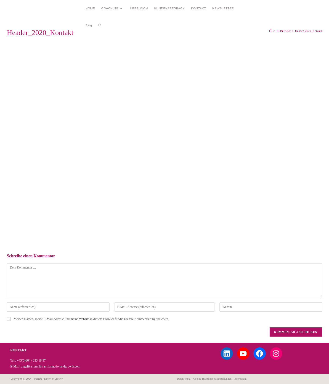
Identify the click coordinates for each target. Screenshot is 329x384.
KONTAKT (18, 350)
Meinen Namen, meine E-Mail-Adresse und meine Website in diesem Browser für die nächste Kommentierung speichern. (91, 319)
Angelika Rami (23, 8)
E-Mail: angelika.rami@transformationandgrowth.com (45, 366)
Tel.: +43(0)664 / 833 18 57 (28, 360)
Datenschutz (183, 378)
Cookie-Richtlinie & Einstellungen (212, 378)
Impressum (240, 378)
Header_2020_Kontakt (308, 31)
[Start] (270, 31)
